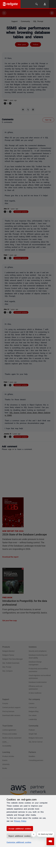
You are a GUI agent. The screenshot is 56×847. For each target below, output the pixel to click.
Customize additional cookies (19, 842)
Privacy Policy (20, 821)
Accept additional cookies (19, 828)
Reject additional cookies (19, 836)
